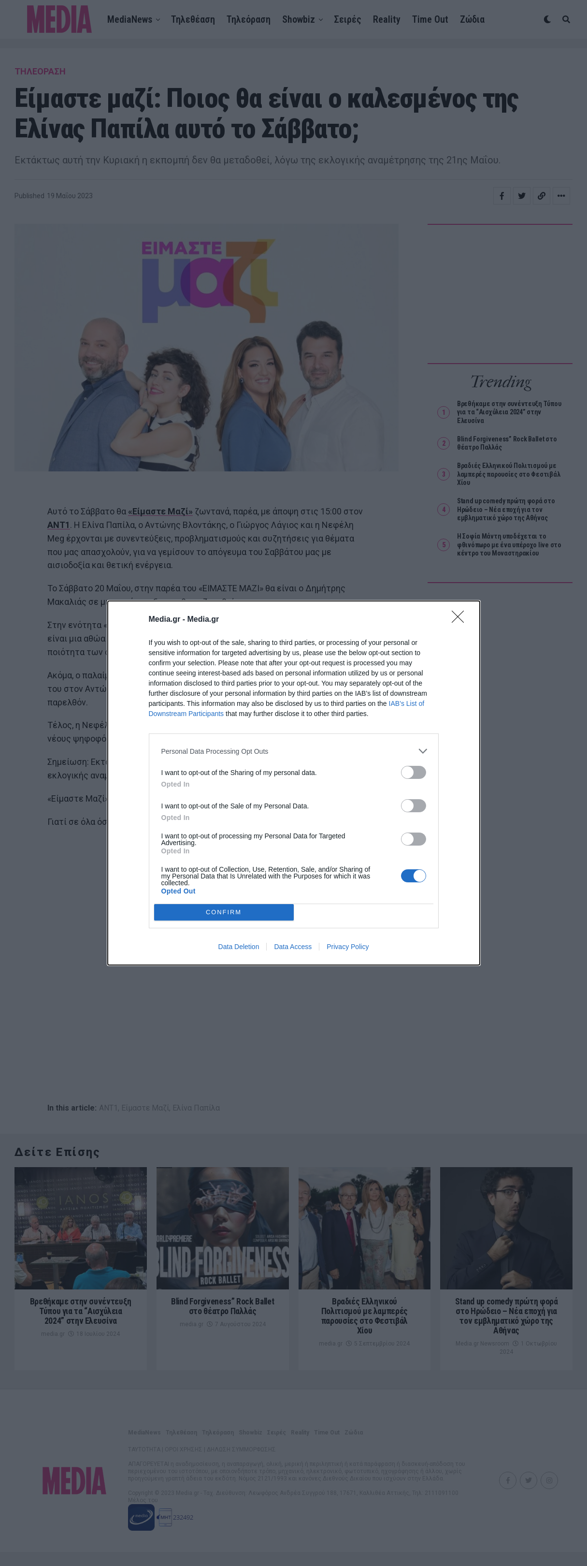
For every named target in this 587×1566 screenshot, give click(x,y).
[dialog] (294, 783)
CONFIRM (224, 912)
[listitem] (293, 751)
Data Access (293, 947)
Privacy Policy (348, 947)
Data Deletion (238, 947)
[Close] (461, 620)
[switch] (413, 772)
